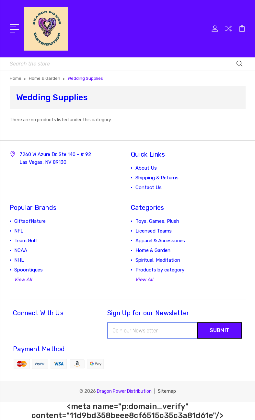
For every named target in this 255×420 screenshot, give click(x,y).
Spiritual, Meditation (157, 260)
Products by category (159, 270)
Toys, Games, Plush (157, 221)
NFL (18, 231)
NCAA (20, 250)
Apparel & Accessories (160, 241)
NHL (19, 260)
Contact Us (148, 187)
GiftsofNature (30, 221)
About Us (146, 168)
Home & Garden (152, 250)
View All (23, 279)
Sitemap (167, 391)
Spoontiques (28, 270)
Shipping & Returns (157, 178)
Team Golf (25, 241)
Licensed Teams (153, 231)
